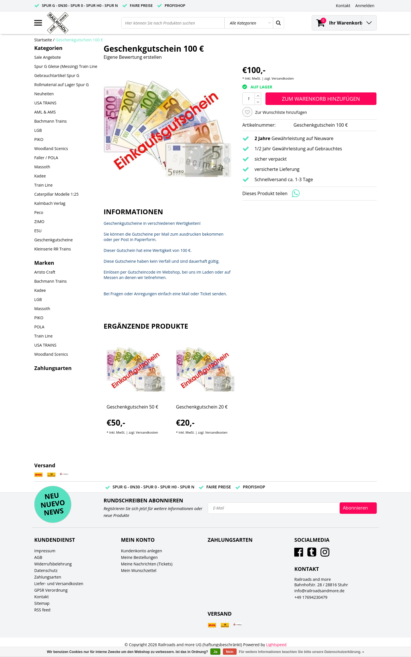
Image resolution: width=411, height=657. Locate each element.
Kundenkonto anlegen (141, 550)
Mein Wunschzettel (138, 570)
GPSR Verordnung (51, 590)
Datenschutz (45, 570)
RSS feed (42, 609)
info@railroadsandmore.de (319, 590)
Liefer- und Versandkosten (58, 583)
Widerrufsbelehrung (53, 564)
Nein (229, 652)
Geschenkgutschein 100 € (79, 40)
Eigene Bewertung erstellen (133, 57)
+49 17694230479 (310, 597)
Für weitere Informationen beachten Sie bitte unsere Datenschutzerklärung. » (301, 652)
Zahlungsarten (47, 577)
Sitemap (41, 603)
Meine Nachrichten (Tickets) (146, 564)
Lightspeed (276, 644)
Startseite (43, 40)
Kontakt (41, 596)
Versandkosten (283, 78)
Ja (215, 652)
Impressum (44, 550)
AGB (38, 557)
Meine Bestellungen (139, 557)
